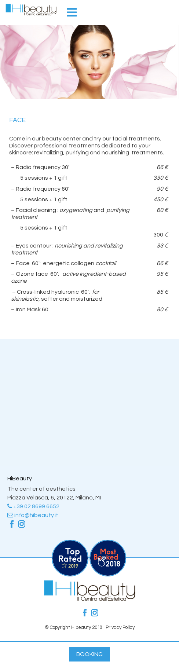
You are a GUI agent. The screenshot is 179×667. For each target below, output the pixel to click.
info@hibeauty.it (32, 515)
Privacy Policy (120, 627)
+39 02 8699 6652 (33, 506)
